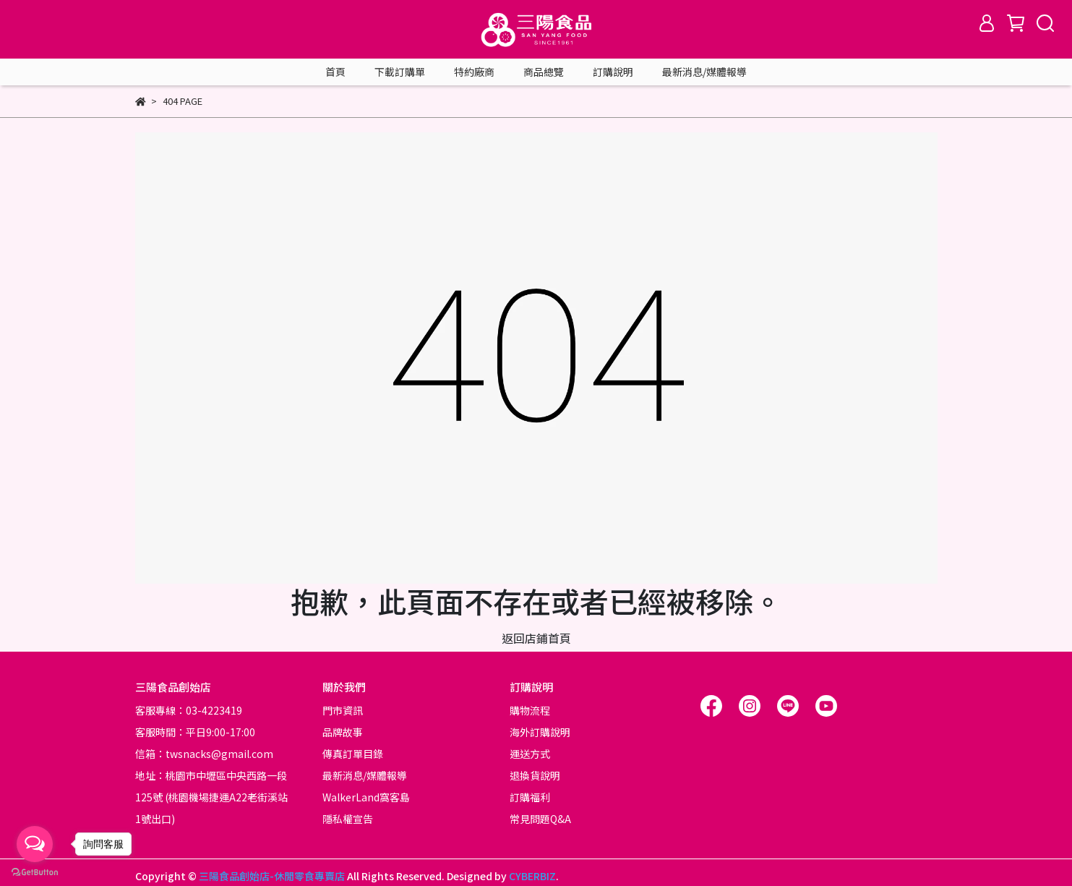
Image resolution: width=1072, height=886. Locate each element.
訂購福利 (530, 797)
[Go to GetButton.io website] (35, 871)
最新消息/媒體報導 (704, 71)
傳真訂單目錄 (352, 753)
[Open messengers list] (35, 844)
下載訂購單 (399, 71)
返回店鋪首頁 (536, 638)
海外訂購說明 (540, 732)
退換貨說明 (535, 775)
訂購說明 (613, 71)
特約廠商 (474, 71)
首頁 (335, 71)
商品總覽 (543, 71)
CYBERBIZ (532, 876)
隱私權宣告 (347, 819)
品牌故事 (342, 732)
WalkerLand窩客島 (366, 797)
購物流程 (530, 710)
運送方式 (530, 753)
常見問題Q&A (540, 819)
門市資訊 (342, 710)
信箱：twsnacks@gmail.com (204, 753)
